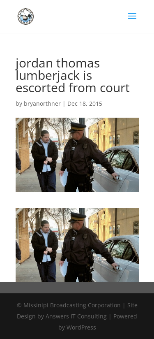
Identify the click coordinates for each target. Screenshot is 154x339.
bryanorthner (42, 103)
